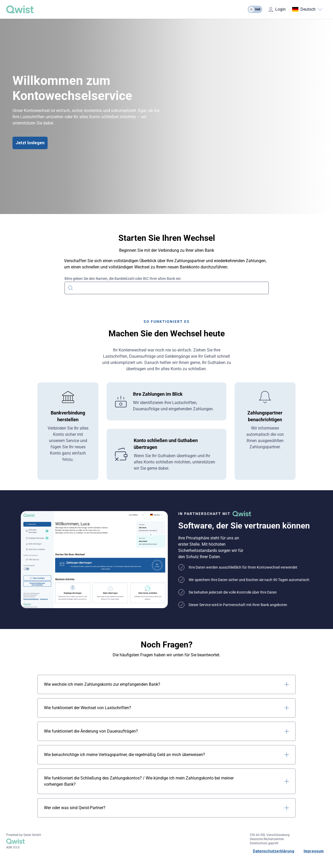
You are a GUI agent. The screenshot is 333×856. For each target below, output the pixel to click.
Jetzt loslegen (30, 142)
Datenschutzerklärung (273, 851)
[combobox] (166, 287)
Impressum (314, 851)
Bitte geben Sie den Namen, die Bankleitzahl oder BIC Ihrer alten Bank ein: (123, 278)
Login (277, 9)
